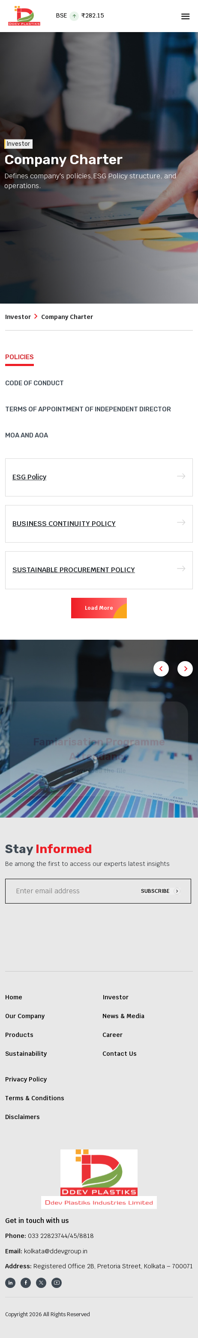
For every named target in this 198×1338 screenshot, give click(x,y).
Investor (18, 317)
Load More (99, 608)
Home (13, 997)
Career (112, 1035)
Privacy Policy (26, 1079)
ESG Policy (29, 477)
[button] (185, 668)
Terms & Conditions (34, 1098)
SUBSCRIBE (160, 891)
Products (19, 1035)
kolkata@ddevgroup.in (55, 1251)
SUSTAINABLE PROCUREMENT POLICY (73, 569)
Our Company (25, 1016)
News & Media (123, 1016)
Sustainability (26, 1053)
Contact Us (119, 1053)
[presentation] (70, 927)
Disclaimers (22, 1117)
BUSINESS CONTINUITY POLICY (64, 523)
